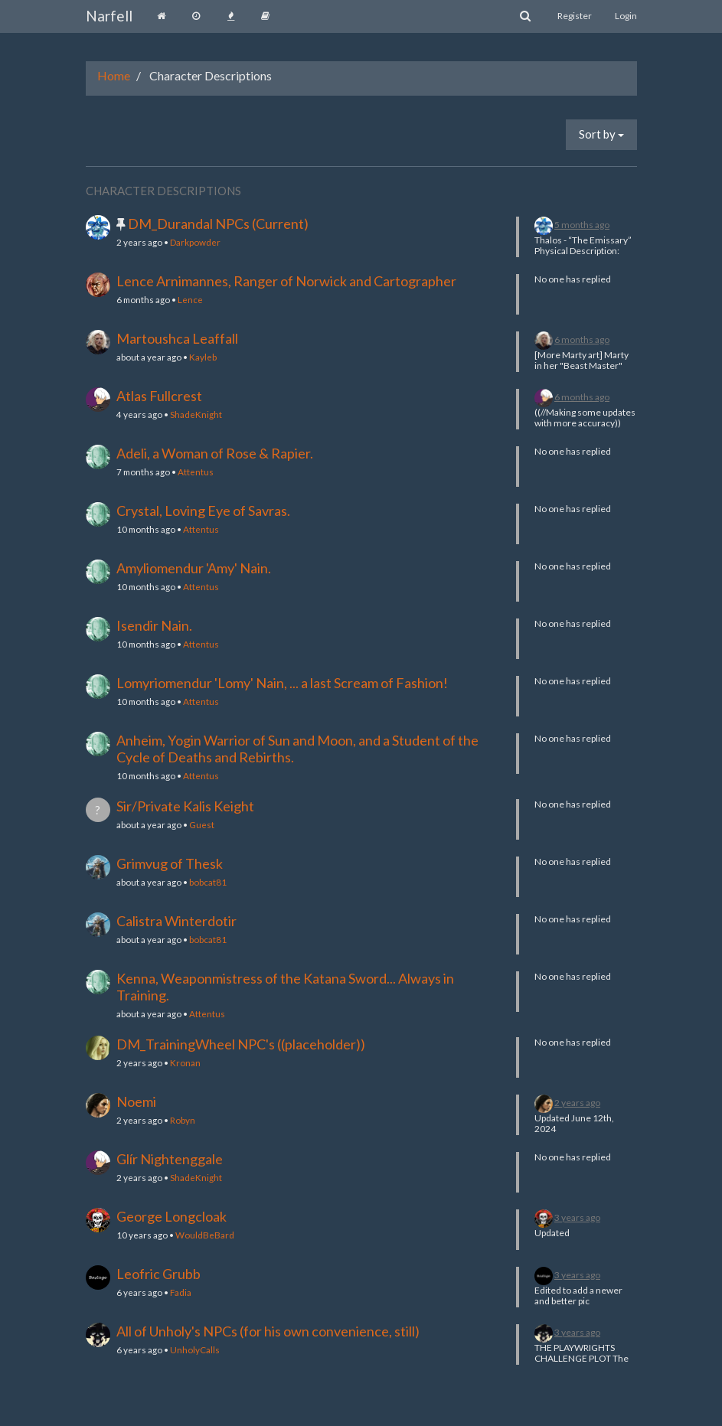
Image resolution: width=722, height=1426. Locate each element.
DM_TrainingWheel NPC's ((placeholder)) (240, 1044)
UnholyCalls (195, 1349)
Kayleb (203, 356)
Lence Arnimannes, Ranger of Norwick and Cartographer (286, 280)
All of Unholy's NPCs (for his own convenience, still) (268, 1331)
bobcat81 (208, 881)
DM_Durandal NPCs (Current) (218, 223)
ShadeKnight (196, 414)
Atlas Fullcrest (159, 395)
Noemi (136, 1101)
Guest (201, 824)
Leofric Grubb (158, 1273)
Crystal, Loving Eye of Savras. (203, 510)
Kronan (185, 1062)
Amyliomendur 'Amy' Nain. (193, 568)
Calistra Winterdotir (176, 920)
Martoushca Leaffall (177, 338)
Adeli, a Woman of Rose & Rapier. (214, 453)
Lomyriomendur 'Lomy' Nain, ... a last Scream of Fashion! (282, 682)
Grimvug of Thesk (169, 863)
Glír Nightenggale (169, 1158)
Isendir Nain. (154, 625)
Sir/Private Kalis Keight (185, 806)
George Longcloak (171, 1216)
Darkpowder (195, 242)
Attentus (196, 471)
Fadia (180, 1292)
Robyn (182, 1119)
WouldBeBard (204, 1234)
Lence (190, 299)
